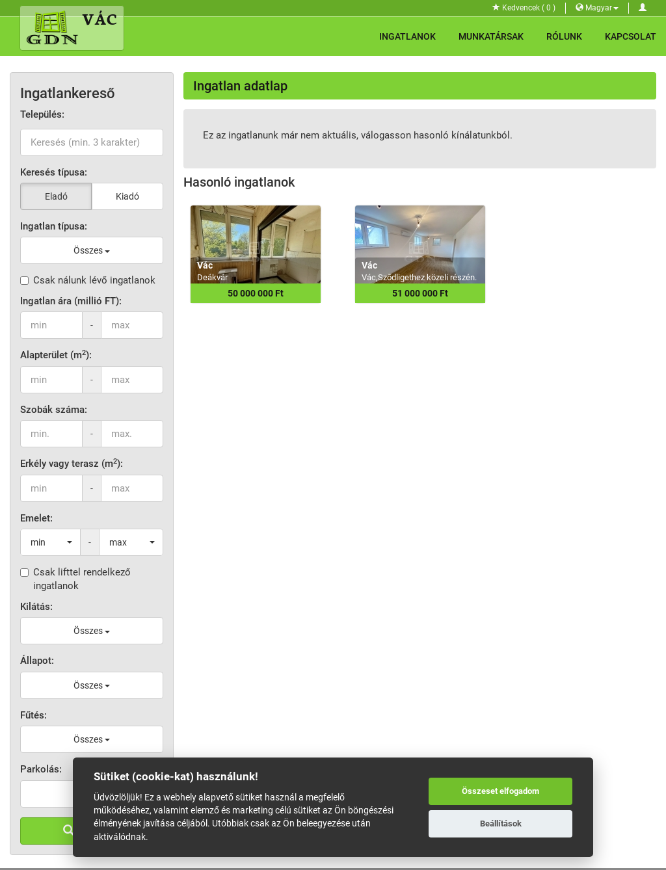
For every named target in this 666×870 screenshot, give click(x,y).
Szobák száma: (53, 409)
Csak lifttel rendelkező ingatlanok (75, 579)
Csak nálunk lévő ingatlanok (87, 280)
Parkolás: (41, 769)
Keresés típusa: (53, 172)
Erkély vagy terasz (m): (71, 463)
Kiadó (127, 196)
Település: (42, 114)
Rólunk (564, 36)
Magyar (597, 7)
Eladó (56, 196)
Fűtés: (33, 715)
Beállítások (501, 823)
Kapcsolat (630, 36)
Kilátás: (36, 607)
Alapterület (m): (56, 355)
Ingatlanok (407, 36)
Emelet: (36, 518)
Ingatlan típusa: (53, 226)
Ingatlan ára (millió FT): (71, 301)
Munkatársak (491, 36)
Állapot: (37, 660)
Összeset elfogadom (500, 791)
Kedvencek (523, 7)
